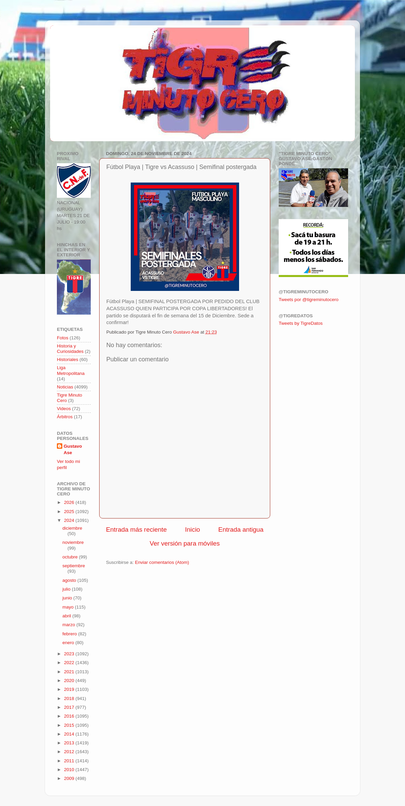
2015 (70, 725)
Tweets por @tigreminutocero (309, 299)
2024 (70, 520)
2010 (70, 769)
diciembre (72, 528)
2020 (70, 680)
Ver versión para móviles (185, 543)
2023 (70, 653)
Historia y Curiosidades (70, 348)
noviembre (73, 542)
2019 (70, 689)
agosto (69, 580)
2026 (70, 502)
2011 (70, 760)
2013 (70, 742)
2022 (70, 662)
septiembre (73, 565)
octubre (70, 556)
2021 (70, 671)
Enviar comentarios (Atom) (162, 562)
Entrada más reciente (136, 529)
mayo (68, 607)
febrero (70, 633)
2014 (70, 734)
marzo (69, 624)
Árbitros (65, 416)
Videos (64, 408)
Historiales (67, 359)
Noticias (65, 386)
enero (68, 642)
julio (67, 589)
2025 (70, 511)
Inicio (192, 529)
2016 (70, 716)
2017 (70, 707)
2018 (70, 698)
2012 (70, 751)
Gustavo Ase (73, 449)
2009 (70, 778)
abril (67, 615)
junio (67, 597)
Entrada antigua (240, 529)
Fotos (62, 337)
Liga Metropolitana (71, 370)
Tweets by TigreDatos (301, 323)
